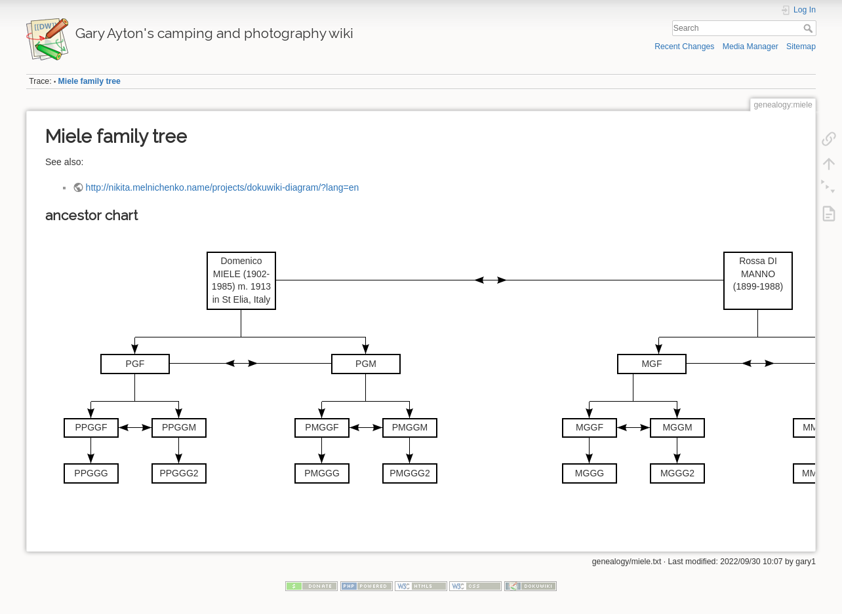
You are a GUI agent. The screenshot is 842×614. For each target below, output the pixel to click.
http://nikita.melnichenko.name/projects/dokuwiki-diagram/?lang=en (222, 187)
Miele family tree (89, 81)
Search (809, 28)
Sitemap (801, 46)
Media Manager (750, 46)
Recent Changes (684, 46)
